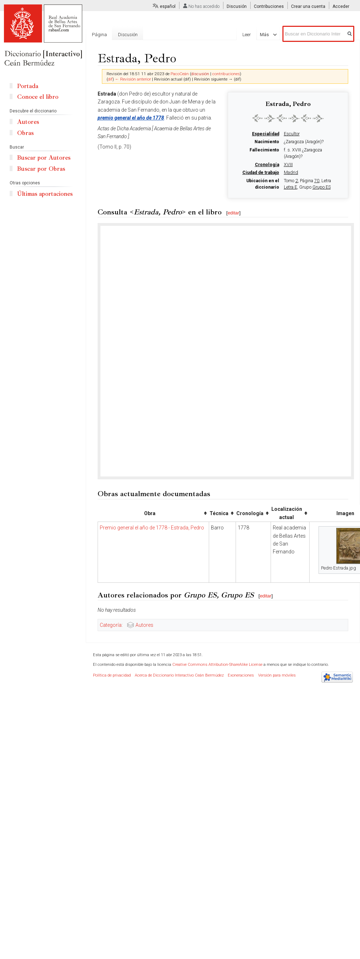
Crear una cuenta (308, 6)
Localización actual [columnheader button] (286, 513)
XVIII (288, 164)
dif (110, 79)
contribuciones (226, 73)
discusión (200, 73)
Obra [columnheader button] (150, 513)
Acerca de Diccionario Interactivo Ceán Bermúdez (179, 675)
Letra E (290, 187)
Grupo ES (321, 187)
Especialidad (265, 133)
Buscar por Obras (41, 169)
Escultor (292, 133)
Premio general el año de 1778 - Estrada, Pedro (152, 528)
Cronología (267, 164)
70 (316, 180)
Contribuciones (269, 6)
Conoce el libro (37, 97)
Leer (250, 34)
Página (99, 34)
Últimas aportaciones (45, 194)
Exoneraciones (241, 675)
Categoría (111, 625)
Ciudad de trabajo (260, 172)
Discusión (237, 6)
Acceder (340, 6)
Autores (144, 625)
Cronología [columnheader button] (249, 513)
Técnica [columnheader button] (218, 513)
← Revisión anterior (133, 79)
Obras (25, 133)
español (168, 6)
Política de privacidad (112, 675)
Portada (27, 86)
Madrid (291, 172)
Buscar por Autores (43, 158)
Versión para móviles (277, 675)
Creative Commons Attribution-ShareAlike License (217, 664)
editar (234, 212)
